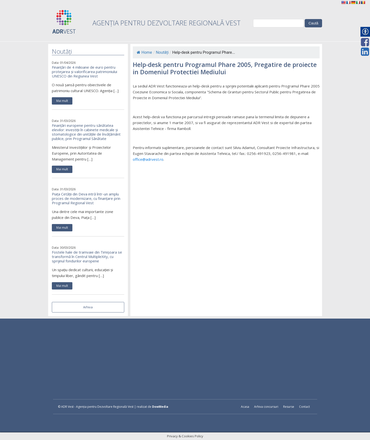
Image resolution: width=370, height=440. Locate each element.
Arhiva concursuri (266, 407)
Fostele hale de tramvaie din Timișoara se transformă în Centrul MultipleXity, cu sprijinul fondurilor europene (87, 256)
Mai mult (62, 101)
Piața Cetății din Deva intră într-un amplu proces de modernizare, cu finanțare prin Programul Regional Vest (86, 198)
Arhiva (88, 307)
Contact (304, 407)
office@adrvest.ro (148, 159)
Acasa (245, 407)
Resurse (288, 407)
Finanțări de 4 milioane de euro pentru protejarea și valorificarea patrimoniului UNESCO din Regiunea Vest (84, 71)
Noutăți (162, 52)
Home (144, 52)
